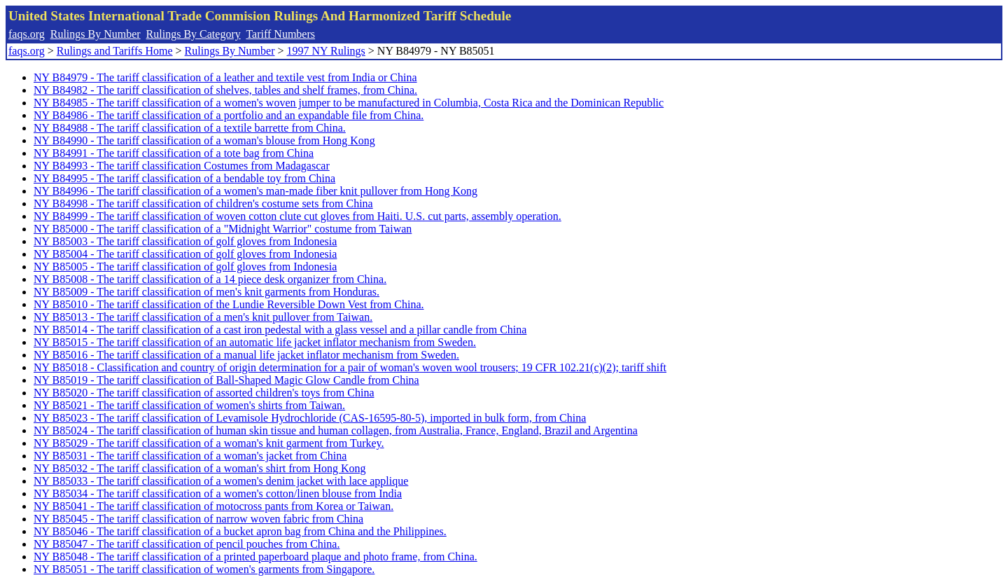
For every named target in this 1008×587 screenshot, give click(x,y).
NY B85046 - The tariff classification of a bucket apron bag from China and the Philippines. (240, 531)
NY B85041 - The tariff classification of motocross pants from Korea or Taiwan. (213, 506)
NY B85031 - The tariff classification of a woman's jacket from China (190, 456)
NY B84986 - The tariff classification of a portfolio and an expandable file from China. (229, 115)
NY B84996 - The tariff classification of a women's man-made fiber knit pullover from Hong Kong (255, 191)
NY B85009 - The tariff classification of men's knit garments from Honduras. (206, 292)
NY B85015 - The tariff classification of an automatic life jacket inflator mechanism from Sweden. (255, 342)
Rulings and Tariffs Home (115, 51)
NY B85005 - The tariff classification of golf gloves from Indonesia (185, 266)
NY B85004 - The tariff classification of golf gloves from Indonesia (185, 254)
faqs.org (26, 34)
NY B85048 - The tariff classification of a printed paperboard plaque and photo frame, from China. (255, 556)
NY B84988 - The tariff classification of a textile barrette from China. (190, 128)
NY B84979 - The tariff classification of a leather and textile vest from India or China (225, 77)
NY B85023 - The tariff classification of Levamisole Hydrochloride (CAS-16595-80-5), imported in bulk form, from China (310, 418)
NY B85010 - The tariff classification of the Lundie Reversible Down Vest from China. (229, 304)
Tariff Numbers (280, 34)
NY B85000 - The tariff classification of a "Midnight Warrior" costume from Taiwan (223, 229)
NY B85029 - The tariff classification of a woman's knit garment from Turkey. (209, 443)
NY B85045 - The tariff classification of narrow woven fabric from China (198, 519)
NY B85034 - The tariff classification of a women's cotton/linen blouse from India (218, 493)
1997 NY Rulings (326, 51)
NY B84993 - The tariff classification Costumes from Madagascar (182, 166)
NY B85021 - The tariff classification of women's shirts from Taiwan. (189, 405)
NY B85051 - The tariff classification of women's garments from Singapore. (204, 569)
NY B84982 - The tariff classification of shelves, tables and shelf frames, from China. (225, 90)
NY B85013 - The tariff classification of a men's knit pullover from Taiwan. (203, 317)
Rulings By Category (193, 34)
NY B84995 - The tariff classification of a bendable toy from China (184, 178)
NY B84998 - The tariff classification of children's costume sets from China (203, 203)
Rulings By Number (95, 34)
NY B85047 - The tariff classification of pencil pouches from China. (187, 544)
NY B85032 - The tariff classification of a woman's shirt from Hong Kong (200, 468)
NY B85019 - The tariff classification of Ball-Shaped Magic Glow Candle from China (226, 380)
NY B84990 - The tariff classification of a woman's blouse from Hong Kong (204, 140)
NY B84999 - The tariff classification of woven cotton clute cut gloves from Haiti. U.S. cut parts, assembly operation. (297, 216)
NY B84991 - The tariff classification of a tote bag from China (174, 153)
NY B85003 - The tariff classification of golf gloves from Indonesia (185, 241)
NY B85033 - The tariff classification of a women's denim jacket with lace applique (221, 481)
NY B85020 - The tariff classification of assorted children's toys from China (204, 393)
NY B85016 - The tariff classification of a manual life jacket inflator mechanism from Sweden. (246, 355)
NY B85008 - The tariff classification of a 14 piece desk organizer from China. (210, 279)
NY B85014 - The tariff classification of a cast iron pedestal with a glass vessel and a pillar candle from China (280, 330)
